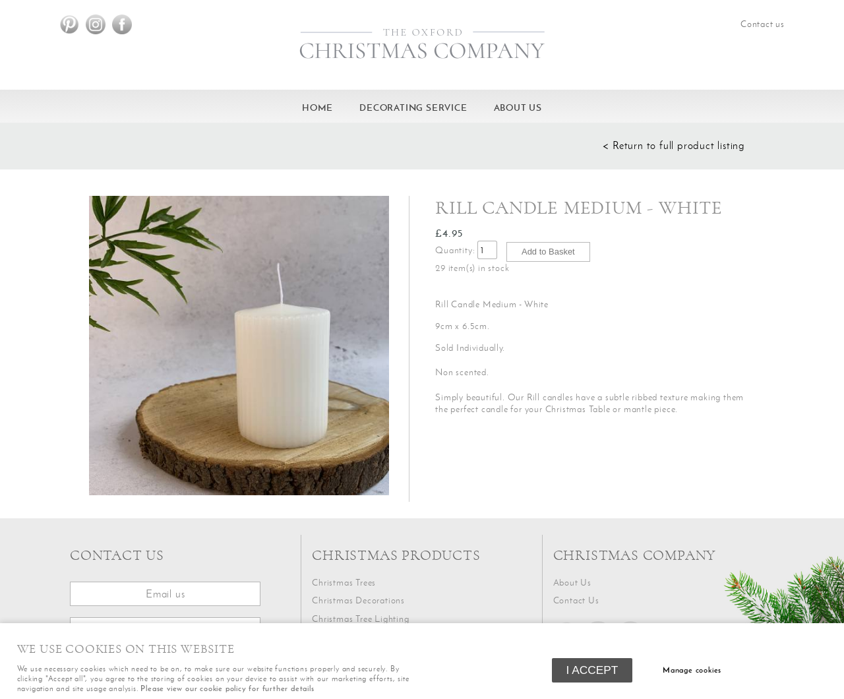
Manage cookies (692, 670)
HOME (317, 107)
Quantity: (455, 250)
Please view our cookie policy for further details (227, 688)
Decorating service (413, 107)
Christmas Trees (344, 582)
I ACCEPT (592, 670)
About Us (518, 107)
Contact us (762, 24)
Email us (165, 593)
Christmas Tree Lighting (360, 618)
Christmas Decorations (358, 600)
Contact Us (576, 600)
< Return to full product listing (674, 145)
